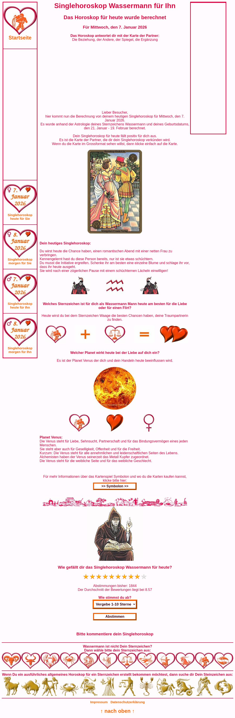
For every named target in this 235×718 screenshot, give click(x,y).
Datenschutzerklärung (127, 702)
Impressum (99, 702)
